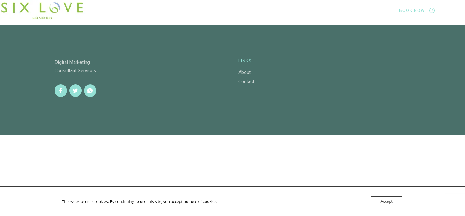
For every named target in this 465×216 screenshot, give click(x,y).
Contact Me (295, 10)
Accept (386, 201)
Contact (246, 81)
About (177, 10)
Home (147, 10)
